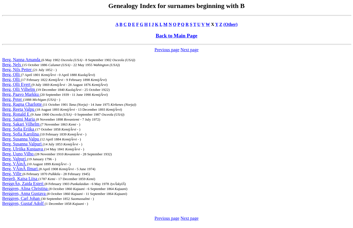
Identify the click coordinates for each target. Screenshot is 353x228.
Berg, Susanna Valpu (21, 139)
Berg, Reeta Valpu (18, 109)
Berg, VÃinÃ (14, 163)
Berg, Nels (12, 64)
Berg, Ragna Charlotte (22, 104)
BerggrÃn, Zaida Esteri (23, 183)
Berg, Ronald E (16, 114)
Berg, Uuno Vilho (18, 153)
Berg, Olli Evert (16, 84)
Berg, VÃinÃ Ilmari (20, 168)
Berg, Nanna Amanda (21, 59)
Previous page (166, 49)
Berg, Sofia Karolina (21, 134)
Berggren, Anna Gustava (24, 193)
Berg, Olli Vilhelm (19, 89)
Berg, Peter (12, 99)
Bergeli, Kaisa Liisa (20, 178)
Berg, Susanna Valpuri (22, 144)
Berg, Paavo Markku (21, 94)
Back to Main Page (176, 36)
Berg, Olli (11, 74)
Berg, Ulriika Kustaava (23, 148)
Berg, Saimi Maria (19, 119)
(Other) (230, 24)
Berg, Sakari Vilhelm (21, 124)
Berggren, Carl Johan (21, 198)
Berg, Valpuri (14, 158)
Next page (189, 49)
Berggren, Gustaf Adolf (23, 203)
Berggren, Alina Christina (25, 188)
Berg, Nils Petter (17, 69)
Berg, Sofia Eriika (18, 129)
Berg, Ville (12, 173)
